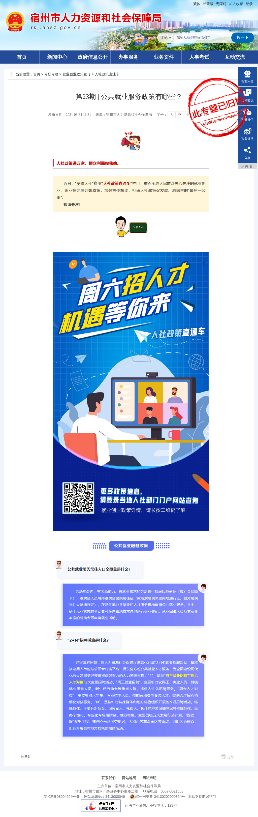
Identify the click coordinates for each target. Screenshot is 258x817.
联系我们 (109, 778)
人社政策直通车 (107, 74)
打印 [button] (230, 757)
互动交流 (235, 57)
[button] (208, 4)
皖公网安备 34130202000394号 (158, 797)
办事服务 (128, 57)
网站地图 (129, 778)
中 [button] (179, 115)
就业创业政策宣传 (76, 74)
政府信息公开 (93, 57)
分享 (247, 158)
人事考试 (199, 57)
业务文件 (164, 57)
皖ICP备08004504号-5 (61, 797)
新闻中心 (57, 57)
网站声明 (149, 778)
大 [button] (171, 115)
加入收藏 (236, 4)
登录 (249, 4)
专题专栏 (51, 74)
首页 (22, 57)
